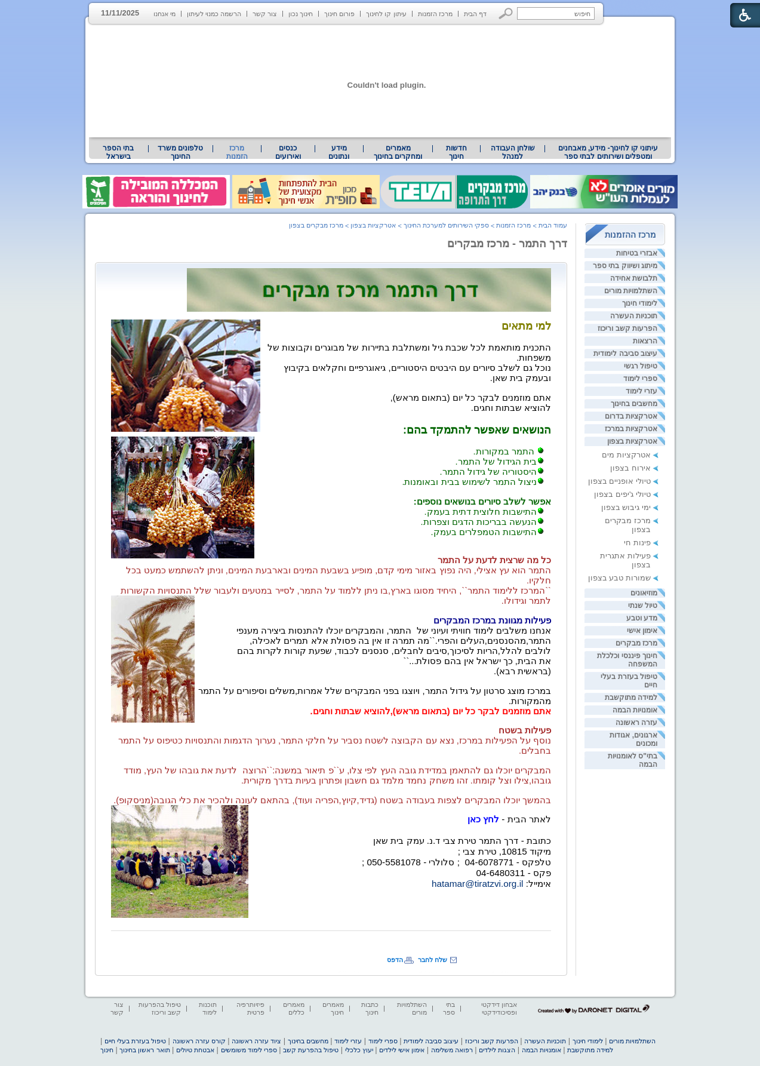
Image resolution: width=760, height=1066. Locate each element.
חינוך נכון (300, 13)
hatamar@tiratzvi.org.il (478, 883)
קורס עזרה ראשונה (199, 1041)
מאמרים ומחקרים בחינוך (398, 152)
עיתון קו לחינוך (386, 13)
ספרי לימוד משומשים (249, 1049)
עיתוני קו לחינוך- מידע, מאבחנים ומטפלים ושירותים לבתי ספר (608, 152)
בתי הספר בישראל (118, 152)
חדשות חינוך (456, 152)
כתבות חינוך (370, 1008)
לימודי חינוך (639, 303)
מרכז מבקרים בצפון (316, 225)
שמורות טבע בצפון (619, 577)
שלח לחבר (432, 959)
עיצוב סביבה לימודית (625, 353)
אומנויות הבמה (635, 710)
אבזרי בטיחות (636, 253)
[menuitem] (608, 152)
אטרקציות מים (626, 454)
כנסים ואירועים (288, 152)
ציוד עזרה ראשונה (256, 1041)
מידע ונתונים (338, 152)
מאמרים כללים (293, 1008)
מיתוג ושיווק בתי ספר (625, 266)
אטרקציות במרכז (631, 429)
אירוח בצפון (630, 467)
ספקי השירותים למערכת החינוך (446, 225)
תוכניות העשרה (633, 316)
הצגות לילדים (497, 1049)
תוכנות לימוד (208, 1008)
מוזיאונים (643, 593)
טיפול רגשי (640, 366)
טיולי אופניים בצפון (619, 481)
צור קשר (265, 13)
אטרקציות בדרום (631, 416)
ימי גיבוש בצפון (626, 507)
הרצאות (645, 341)
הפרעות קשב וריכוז (627, 328)
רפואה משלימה (452, 1049)
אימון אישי (642, 630)
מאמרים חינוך (333, 1008)
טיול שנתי (642, 605)
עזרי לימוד (641, 391)
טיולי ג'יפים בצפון (622, 494)
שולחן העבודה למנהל (513, 152)
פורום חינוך (339, 13)
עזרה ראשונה (636, 722)
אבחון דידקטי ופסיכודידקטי (499, 1008)
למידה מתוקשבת (631, 697)
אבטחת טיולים (195, 1049)
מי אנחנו (164, 13)
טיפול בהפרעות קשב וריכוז (160, 1008)
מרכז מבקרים (636, 643)
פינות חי (637, 542)
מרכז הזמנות (435, 13)
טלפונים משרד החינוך (180, 152)
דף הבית (475, 13)
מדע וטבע (641, 618)
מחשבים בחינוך (634, 404)
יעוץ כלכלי (359, 1049)
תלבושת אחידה (633, 278)
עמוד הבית (553, 225)
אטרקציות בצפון (632, 441)
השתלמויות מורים (630, 291)
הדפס (395, 959)
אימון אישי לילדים (401, 1049)
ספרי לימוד (640, 378)
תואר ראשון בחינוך (144, 1049)
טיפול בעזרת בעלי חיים (135, 1041)
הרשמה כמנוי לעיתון (214, 13)
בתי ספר (449, 1008)
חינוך (106, 1049)
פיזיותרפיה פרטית (250, 1008)
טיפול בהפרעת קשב (311, 1049)
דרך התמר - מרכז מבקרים (507, 244)
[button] (506, 13)
